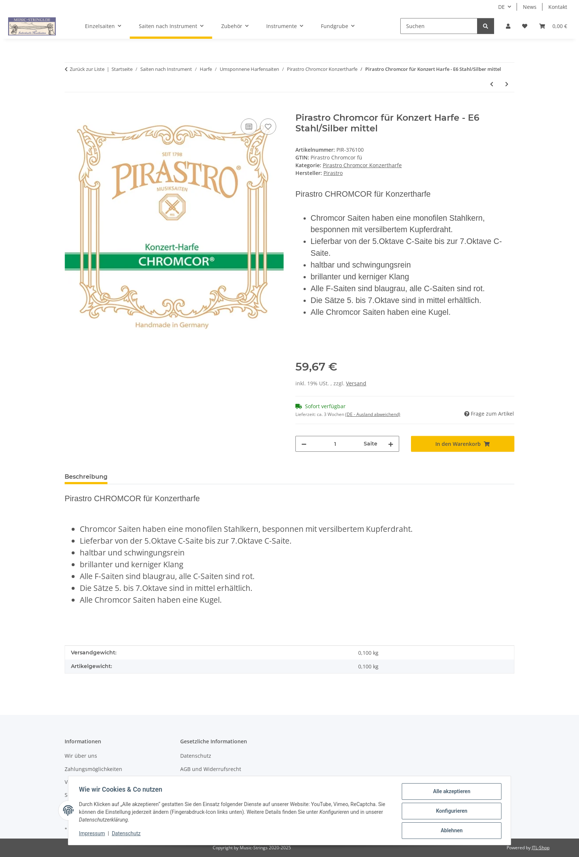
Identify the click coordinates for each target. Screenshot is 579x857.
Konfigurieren (450, 812)
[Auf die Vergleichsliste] (249, 126)
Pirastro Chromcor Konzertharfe (362, 165)
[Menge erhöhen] (391, 443)
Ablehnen (450, 831)
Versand (356, 383)
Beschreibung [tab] (86, 476)
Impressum (93, 834)
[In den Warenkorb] (70, 108)
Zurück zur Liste (87, 69)
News (530, 6)
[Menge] (335, 443)
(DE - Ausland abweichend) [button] (372, 414)
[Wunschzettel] (524, 26)
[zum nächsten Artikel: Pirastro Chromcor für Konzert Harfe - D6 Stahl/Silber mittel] (506, 84)
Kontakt (557, 6)
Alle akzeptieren (450, 792)
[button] (508, 26)
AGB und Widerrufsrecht (210, 768)
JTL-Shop (540, 847)
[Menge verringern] (304, 443)
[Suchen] (438, 26)
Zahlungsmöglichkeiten (93, 768)
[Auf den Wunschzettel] (268, 126)
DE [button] (501, 6)
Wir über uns (81, 755)
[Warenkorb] (553, 26)
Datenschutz (127, 834)
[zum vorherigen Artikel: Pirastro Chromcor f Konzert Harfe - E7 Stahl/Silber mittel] (491, 84)
